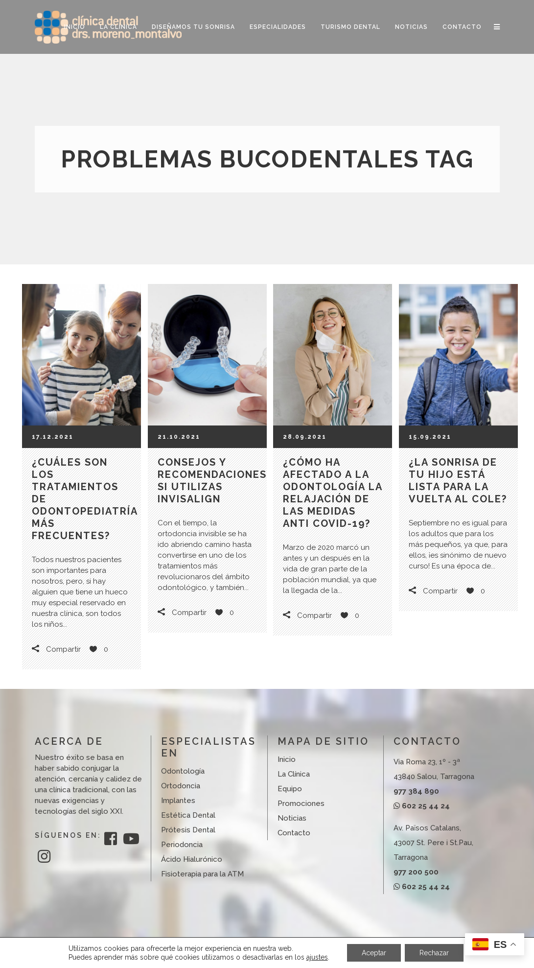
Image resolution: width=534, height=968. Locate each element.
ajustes (317, 957)
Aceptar (374, 953)
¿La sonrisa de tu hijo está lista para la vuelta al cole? (458, 480)
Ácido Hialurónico (191, 859)
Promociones (301, 803)
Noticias (292, 818)
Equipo (290, 788)
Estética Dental (188, 815)
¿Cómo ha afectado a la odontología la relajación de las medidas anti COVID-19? (332, 492)
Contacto (294, 832)
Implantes (178, 800)
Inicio (287, 759)
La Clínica (294, 774)
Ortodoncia (180, 785)
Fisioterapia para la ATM (202, 874)
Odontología (183, 771)
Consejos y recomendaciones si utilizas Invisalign (212, 480)
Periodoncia (182, 844)
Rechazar (434, 953)
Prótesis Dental (188, 830)
